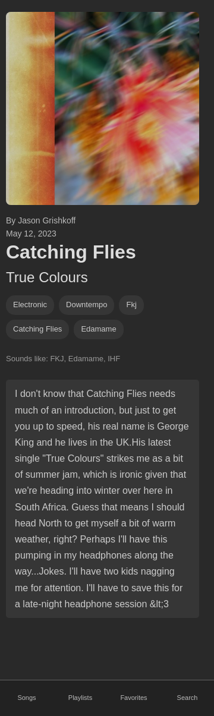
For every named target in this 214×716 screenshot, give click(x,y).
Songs (26, 697)
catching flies (37, 328)
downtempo (86, 304)
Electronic (30, 304)
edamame (98, 328)
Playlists (80, 697)
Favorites (133, 697)
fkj (131, 304)
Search (187, 697)
